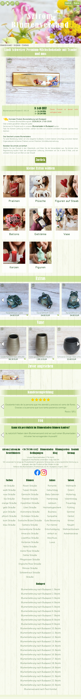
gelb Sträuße (9, 507)
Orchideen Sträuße (30, 516)
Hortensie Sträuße (30, 542)
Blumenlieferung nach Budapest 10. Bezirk (40, 628)
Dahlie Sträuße (30, 555)
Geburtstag (52, 490)
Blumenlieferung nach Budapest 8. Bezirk (40, 619)
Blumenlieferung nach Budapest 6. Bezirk (40, 611)
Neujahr (71, 524)
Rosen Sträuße (30, 485)
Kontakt (75, 449)
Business (52, 511)
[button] (78, 300)
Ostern (71, 490)
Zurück (40, 160)
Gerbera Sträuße (30, 524)
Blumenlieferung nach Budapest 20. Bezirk (40, 671)
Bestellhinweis (13, 453)
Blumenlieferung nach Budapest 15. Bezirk (40, 650)
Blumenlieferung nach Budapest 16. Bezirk (40, 654)
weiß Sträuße (9, 490)
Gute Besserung (52, 520)
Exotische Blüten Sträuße (30, 520)
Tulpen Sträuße (30, 490)
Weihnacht (71, 485)
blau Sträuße (9, 524)
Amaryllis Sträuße (29, 533)
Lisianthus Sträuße (30, 537)
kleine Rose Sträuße (29, 550)
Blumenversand (6, 45)
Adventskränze (71, 533)
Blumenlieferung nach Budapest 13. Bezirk (40, 641)
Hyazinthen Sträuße (30, 503)
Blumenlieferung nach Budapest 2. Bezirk (40, 593)
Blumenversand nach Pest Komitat (40, 689)
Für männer (52, 524)
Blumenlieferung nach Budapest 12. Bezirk (40, 637)
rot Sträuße (9, 485)
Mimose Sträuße (30, 568)
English (68, 3)
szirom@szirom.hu (11, 449)
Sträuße (30, 576)
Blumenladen (46, 449)
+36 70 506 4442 (30, 449)
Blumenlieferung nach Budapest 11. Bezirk (40, 632)
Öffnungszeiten (62, 449)
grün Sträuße (9, 511)
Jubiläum (52, 503)
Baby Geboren (52, 494)
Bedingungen (36, 453)
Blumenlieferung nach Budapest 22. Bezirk (40, 680)
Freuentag (71, 503)
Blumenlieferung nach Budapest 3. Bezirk (40, 598)
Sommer (71, 511)
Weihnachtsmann (71, 529)
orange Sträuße (9, 503)
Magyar (77, 3)
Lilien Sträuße (29, 507)
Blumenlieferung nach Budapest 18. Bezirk (40, 663)
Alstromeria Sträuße (29, 511)
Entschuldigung (52, 529)
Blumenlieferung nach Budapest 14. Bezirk (40, 645)
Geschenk (17, 45)
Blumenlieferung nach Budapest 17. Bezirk (40, 658)
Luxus (52, 542)
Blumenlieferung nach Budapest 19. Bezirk (40, 667)
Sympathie (52, 516)
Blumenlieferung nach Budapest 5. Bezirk (40, 606)
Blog (55, 453)
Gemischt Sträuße (29, 494)
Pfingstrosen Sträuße (30, 559)
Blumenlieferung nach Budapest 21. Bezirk (40, 676)
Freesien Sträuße (30, 498)
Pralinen (25, 45)
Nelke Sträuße (30, 546)
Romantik (52, 485)
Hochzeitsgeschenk (52, 507)
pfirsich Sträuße (9, 516)
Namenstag (52, 498)
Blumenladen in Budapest (43, 126)
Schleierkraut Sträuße (30, 572)
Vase (40, 323)
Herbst (71, 516)
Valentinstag (71, 498)
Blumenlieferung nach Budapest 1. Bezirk (40, 589)
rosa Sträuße (9, 494)
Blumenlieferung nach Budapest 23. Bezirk (40, 684)
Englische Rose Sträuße (30, 563)
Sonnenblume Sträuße (29, 529)
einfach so (52, 533)
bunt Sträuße (9, 520)
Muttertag (71, 494)
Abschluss (52, 537)
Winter (71, 520)
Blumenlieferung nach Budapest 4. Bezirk (40, 602)
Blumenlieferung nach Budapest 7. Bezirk (40, 615)
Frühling (71, 507)
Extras (40, 279)
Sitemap (71, 453)
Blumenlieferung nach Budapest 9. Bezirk (40, 624)
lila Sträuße (9, 498)
